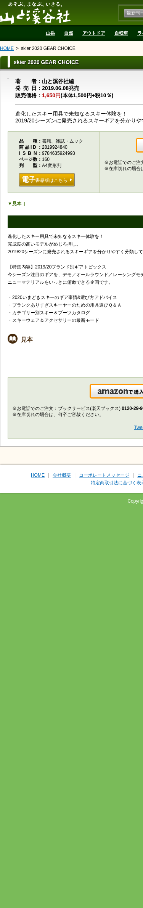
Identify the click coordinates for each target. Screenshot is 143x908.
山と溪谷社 (35, 12)
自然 (68, 33)
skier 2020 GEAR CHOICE (48, 48)
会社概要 (62, 475)
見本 (16, 203)
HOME (7, 48)
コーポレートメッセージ (104, 475)
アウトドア (93, 33)
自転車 (121, 33)
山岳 (50, 33)
